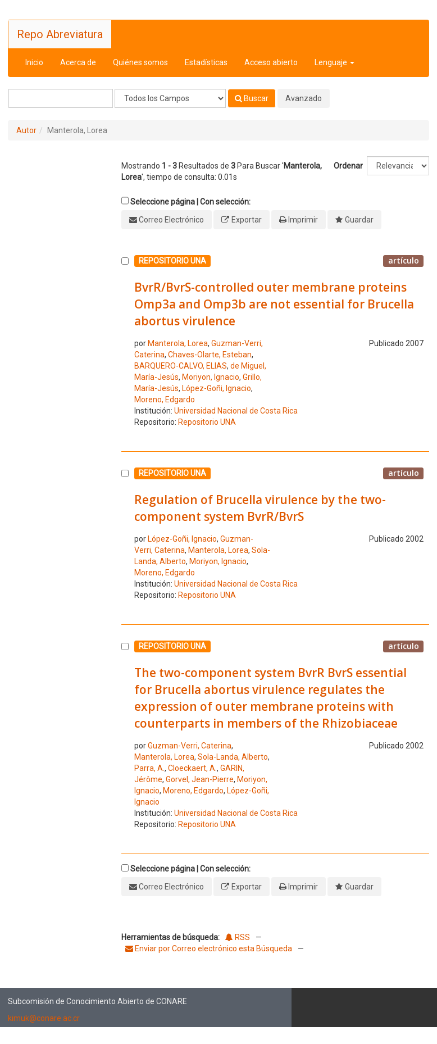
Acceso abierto (271, 62)
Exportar (246, 219)
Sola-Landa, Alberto (233, 756)
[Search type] (170, 98)
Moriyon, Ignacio (210, 377)
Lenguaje (334, 62)
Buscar (251, 98)
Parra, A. (149, 768)
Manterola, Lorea (178, 343)
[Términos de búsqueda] (60, 98)
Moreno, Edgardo (164, 399)
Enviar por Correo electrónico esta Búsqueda (209, 948)
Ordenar (348, 165)
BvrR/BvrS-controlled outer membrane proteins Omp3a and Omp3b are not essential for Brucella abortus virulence (274, 304)
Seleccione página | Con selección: (190, 201)
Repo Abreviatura (60, 34)
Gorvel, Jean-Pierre (200, 779)
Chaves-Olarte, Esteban (210, 354)
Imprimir (303, 219)
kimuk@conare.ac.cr (44, 1018)
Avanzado (303, 98)
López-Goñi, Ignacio (216, 388)
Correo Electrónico (171, 219)
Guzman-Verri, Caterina (189, 745)
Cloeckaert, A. (192, 768)
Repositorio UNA (207, 421)
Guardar (359, 219)
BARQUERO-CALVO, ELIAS (180, 365)
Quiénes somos (140, 62)
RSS (237, 937)
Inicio (34, 62)
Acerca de (78, 62)
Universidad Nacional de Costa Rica (236, 410)
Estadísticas (206, 62)
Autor (26, 130)
